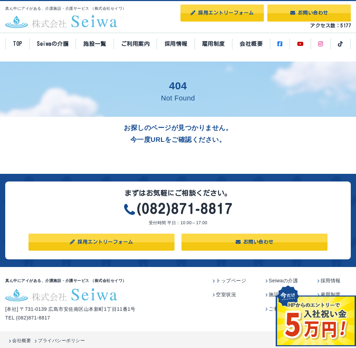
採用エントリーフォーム (222, 12)
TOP (17, 44)
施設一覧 (94, 44)
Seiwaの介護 (52, 44)
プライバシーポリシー (61, 340)
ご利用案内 (135, 44)
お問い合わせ (309, 12)
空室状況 (226, 294)
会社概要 (251, 44)
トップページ (231, 280)
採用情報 (175, 44)
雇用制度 (213, 44)
